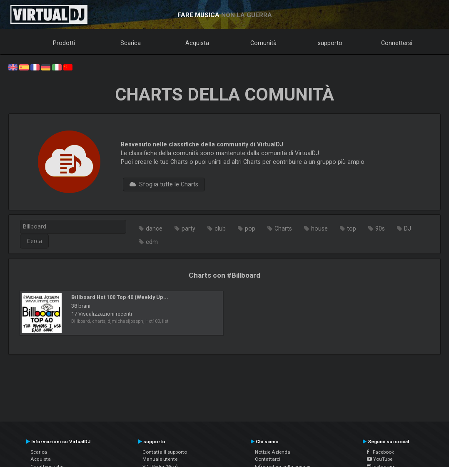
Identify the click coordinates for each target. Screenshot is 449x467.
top (351, 228)
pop (250, 228)
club (220, 228)
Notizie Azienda (272, 452)
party (188, 228)
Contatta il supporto (164, 452)
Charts (283, 228)
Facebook (380, 452)
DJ (407, 228)
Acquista (197, 43)
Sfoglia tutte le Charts (164, 184)
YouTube (379, 459)
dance (154, 228)
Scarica (130, 43)
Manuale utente (159, 459)
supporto (330, 43)
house (319, 228)
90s (380, 228)
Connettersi (396, 43)
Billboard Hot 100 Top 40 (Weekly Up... (119, 297)
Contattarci (267, 459)
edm (152, 242)
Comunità (263, 43)
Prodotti (64, 43)
